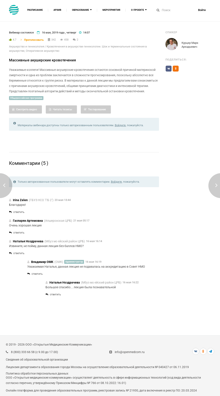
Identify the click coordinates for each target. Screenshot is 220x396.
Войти (202, 10)
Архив (57, 10)
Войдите (120, 125)
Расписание (35, 10)
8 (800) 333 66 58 (23, 352)
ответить (16, 212)
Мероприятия (111, 10)
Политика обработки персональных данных (37, 373)
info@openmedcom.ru (130, 352)
